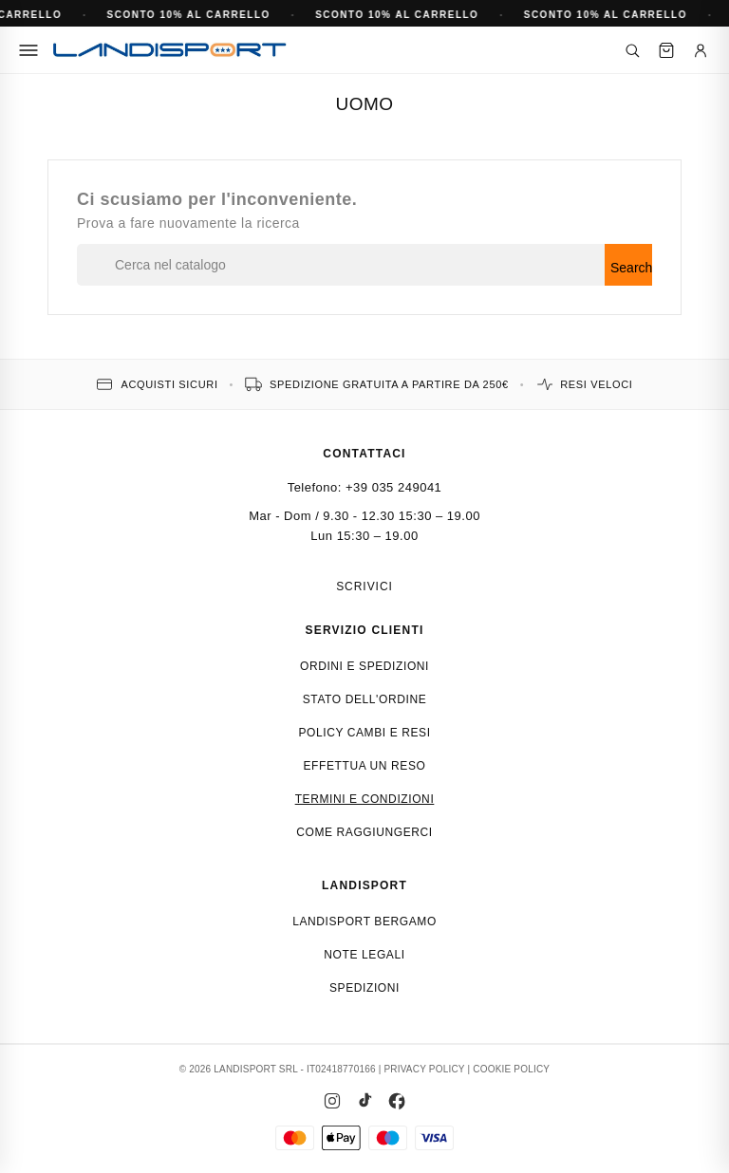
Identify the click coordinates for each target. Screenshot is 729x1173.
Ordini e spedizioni (364, 666)
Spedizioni (364, 988)
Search (631, 267)
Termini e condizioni (365, 799)
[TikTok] (364, 1100)
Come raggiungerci (364, 832)
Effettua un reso (365, 766)
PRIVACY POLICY (423, 1069)
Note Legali (364, 954)
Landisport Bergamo (364, 921)
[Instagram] (332, 1100)
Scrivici (364, 586)
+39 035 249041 (393, 487)
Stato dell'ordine (365, 699)
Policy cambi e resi (364, 732)
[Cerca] (632, 50)
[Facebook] (396, 1100)
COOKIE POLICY (511, 1069)
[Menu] (28, 50)
